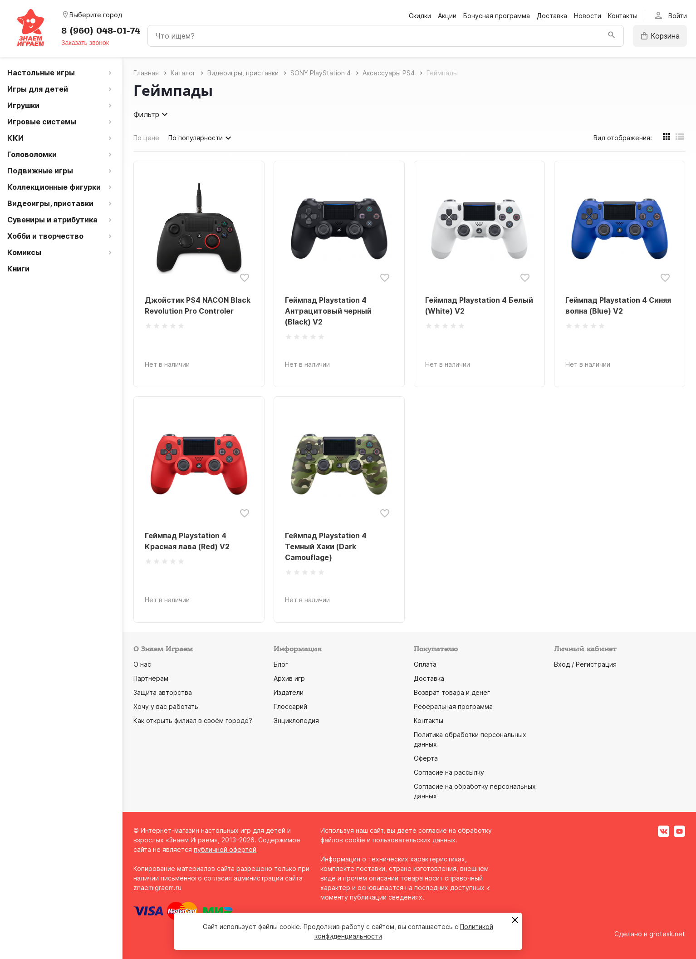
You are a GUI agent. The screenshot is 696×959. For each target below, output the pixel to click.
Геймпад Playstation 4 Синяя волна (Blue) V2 (618, 305)
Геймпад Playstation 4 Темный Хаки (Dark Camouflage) (326, 546)
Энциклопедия (296, 720)
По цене (146, 138)
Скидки (420, 16)
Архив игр (289, 678)
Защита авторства (162, 692)
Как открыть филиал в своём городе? (192, 720)
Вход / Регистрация (585, 664)
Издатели (289, 692)
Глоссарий (290, 706)
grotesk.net (667, 934)
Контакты (622, 16)
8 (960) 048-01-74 (100, 31)
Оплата (425, 664)
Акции (447, 16)
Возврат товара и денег (452, 692)
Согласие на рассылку (449, 772)
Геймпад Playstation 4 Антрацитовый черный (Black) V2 (328, 310)
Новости (587, 16)
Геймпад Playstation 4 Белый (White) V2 (479, 305)
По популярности (201, 138)
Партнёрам (150, 678)
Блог (281, 664)
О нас (142, 664)
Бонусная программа (496, 16)
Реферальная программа (453, 706)
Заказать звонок (85, 42)
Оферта (426, 758)
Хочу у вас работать (165, 706)
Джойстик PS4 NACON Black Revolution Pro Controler (197, 305)
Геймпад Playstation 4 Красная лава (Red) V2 (187, 541)
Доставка (552, 16)
